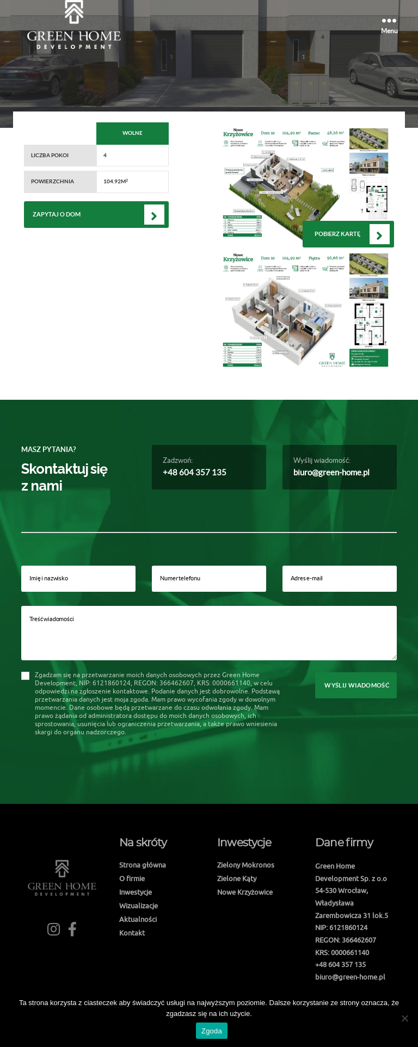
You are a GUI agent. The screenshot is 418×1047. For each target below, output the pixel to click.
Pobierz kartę (337, 234)
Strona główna (142, 865)
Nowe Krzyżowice (245, 892)
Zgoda (211, 1031)
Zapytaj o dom (57, 214)
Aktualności (138, 919)
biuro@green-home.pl (331, 472)
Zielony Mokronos (245, 865)
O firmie (132, 878)
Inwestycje (135, 892)
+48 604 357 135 (194, 472)
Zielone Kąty (236, 878)
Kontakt (132, 933)
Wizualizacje (138, 905)
